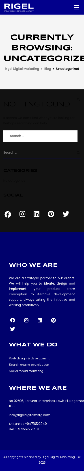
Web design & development (29, 358)
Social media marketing (26, 371)
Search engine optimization (29, 365)
